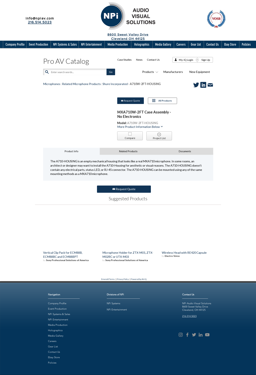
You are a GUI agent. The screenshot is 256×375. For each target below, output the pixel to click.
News (139, 59)
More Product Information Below (140, 126)
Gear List (53, 346)
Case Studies (124, 59)
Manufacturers (173, 72)
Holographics (55, 330)
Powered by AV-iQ (139, 279)
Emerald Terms (108, 279)
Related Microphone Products (81, 84)
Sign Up (205, 59)
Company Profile (57, 303)
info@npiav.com (40, 18)
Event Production (57, 308)
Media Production (57, 324)
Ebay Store (54, 357)
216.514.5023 (189, 316)
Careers (52, 341)
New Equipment (199, 72)
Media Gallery (55, 335)
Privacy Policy (123, 279)
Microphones (51, 84)
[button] (14, 44)
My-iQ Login (186, 59)
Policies (52, 362)
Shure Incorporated (115, 84)
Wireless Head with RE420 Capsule (184, 252)
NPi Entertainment (58, 319)
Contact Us (153, 59)
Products (149, 72)
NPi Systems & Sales (59, 314)
